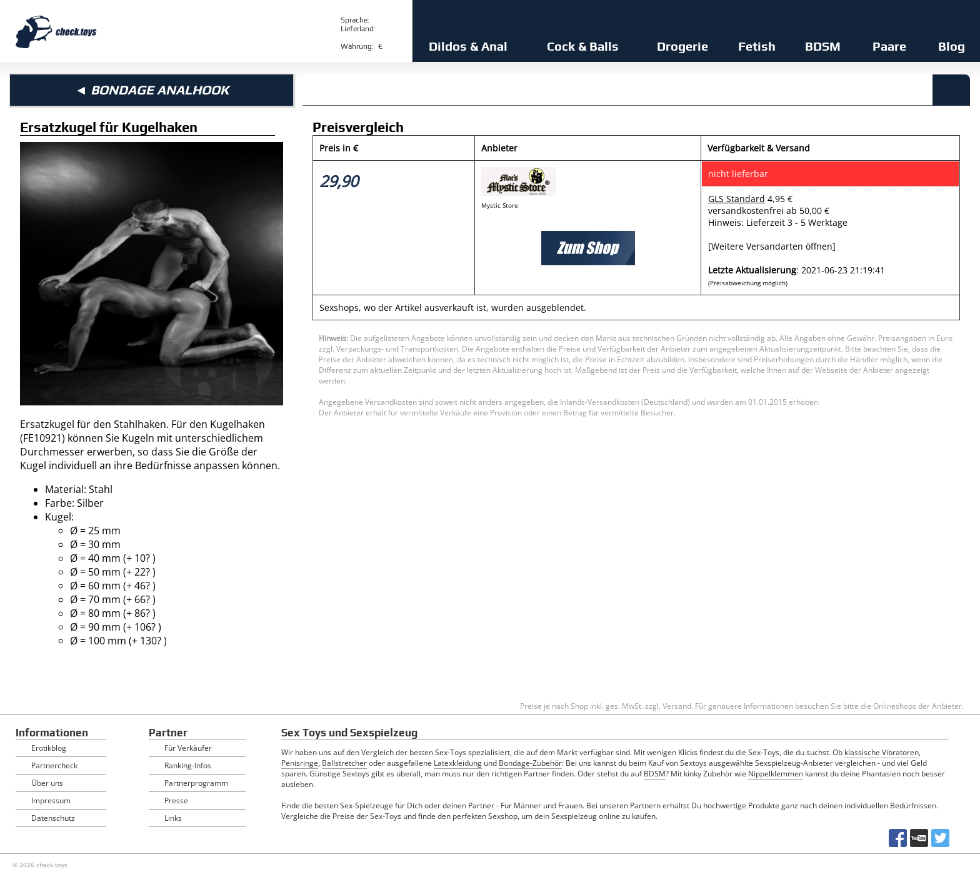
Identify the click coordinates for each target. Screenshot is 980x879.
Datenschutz (53, 818)
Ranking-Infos (187, 765)
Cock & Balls (583, 46)
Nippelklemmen (775, 773)
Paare (889, 46)
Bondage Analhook (160, 90)
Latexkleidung (458, 763)
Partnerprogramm (196, 783)
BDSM (823, 46)
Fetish (757, 46)
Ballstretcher (344, 763)
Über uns (47, 783)
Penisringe (299, 763)
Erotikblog (48, 748)
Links (173, 818)
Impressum (51, 800)
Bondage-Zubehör (530, 763)
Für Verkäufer (188, 748)
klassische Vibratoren (881, 752)
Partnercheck (54, 765)
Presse (176, 800)
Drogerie (682, 46)
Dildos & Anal (468, 46)
